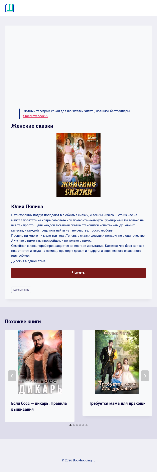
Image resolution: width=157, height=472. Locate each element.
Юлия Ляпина (21, 289)
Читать (78, 272)
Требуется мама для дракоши (117, 403)
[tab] (70, 425)
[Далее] (145, 375)
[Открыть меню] (148, 8)
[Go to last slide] (12, 375)
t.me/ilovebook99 (35, 116)
